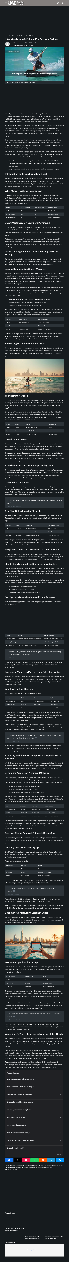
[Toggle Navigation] (5, 3)
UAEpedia (16, 45)
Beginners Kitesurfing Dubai (19, 1165)
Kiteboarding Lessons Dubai (44, 1167)
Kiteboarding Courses (29, 1167)
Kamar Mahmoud (28, 45)
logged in (32, 1241)
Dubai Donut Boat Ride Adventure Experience (32, 1229)
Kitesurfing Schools (11, 1169)
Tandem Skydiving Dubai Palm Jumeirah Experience (14, 1229)
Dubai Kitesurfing (33, 1165)
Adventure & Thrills (28, 36)
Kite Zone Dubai (54, 400)
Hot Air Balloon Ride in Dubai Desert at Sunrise (54, 1229)
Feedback (59, 1154)
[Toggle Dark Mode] (58, 3)
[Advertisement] (34, 20)
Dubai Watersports (45, 1165)
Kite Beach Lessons (57, 1165)
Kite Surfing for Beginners (13, 1167)
